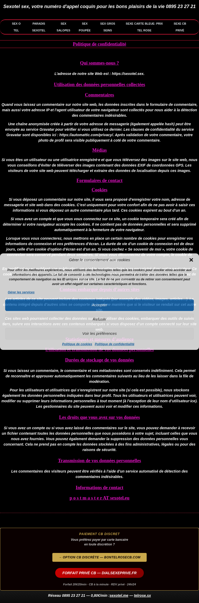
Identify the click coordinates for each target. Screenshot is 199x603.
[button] (191, 259)
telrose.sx (142, 595)
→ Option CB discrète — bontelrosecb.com (99, 557)
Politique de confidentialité (114, 344)
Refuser (99, 319)
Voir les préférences (99, 333)
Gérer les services (21, 292)
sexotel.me (119, 595)
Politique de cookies (77, 344)
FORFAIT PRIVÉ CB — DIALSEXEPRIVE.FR (99, 573)
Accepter (99, 305)
